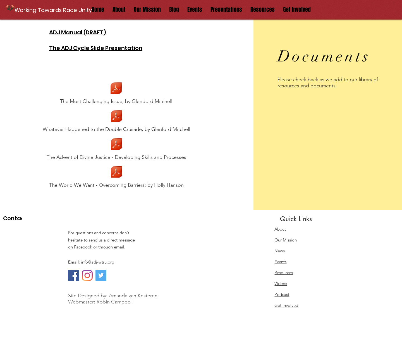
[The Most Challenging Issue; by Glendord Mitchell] (116, 92)
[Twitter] (100, 275)
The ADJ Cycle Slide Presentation (95, 48)
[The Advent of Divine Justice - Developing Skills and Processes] (116, 148)
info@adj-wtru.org (97, 262)
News (279, 250)
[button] (54, 10)
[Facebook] (73, 275)
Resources (283, 272)
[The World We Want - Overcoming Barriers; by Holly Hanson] (116, 176)
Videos (280, 283)
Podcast (281, 294)
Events (280, 261)
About (280, 229)
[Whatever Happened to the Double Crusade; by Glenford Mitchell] (116, 120)
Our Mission (285, 240)
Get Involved (286, 305)
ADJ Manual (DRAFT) (77, 32)
